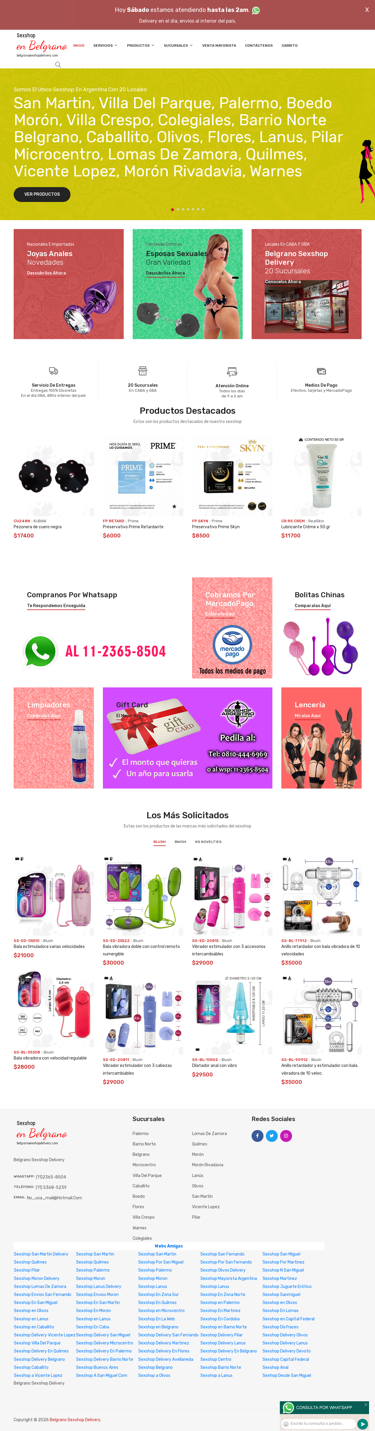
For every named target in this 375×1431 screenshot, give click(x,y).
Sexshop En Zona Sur (158, 1294)
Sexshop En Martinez (220, 1310)
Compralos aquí (43, 716)
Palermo (141, 1133)
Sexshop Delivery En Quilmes (41, 1351)
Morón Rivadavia (207, 1164)
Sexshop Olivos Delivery (223, 1270)
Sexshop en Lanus (31, 1319)
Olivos (197, 1186)
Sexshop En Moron (93, 1310)
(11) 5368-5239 (51, 1187)
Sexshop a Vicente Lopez (38, 1375)
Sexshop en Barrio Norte (223, 1327)
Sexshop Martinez (280, 1278)
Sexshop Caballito (31, 1367)
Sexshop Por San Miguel (160, 1262)
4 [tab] (188, 209)
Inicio (78, 45)
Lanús (197, 1175)
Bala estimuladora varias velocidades (49, 946)
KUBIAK (40, 521)
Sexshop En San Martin (98, 1302)
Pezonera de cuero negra (38, 526)
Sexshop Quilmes (30, 1262)
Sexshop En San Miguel (35, 1302)
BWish (180, 842)
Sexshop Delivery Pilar (221, 1335)
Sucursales (178, 45)
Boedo (139, 1196)
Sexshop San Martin (95, 1254)
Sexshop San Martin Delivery (41, 1254)
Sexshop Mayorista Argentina (228, 1278)
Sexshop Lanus (152, 1286)
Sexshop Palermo (93, 1270)
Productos (141, 45)
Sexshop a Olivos (154, 1375)
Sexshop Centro (215, 1359)
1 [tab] (172, 209)
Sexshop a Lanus (216, 1375)
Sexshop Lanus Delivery (98, 1286)
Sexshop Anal (275, 1367)
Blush (159, 842)
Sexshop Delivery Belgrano (39, 1359)
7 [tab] (203, 209)
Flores (138, 1206)
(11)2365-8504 (51, 1177)
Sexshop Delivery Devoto (287, 1351)
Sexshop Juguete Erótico (287, 1286)
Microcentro (144, 1164)
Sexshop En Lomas (281, 1310)
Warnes (140, 1228)
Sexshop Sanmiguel (281, 1294)
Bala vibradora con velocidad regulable (50, 1058)
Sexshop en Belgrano (158, 1327)
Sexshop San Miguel (281, 1254)
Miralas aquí (308, 716)
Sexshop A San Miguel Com (101, 1375)
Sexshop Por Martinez (284, 1262)
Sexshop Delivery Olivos (285, 1335)
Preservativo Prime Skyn (216, 526)
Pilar (196, 1217)
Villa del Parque (147, 1175)
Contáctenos (259, 45)
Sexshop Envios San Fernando (42, 1294)
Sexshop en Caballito (34, 1327)
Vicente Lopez (206, 1206)
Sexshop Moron (90, 1278)
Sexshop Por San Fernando (226, 1262)
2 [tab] (178, 209)
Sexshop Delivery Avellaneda (165, 1359)
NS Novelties (208, 842)
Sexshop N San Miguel (283, 1270)
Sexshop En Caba (92, 1327)
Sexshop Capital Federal (286, 1359)
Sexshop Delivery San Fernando (168, 1335)
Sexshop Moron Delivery (36, 1278)
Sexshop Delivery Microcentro (104, 1343)
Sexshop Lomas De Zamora (40, 1286)
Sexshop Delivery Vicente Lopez (45, 1335)
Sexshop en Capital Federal (289, 1319)
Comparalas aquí (313, 606)
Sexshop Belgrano (155, 1367)
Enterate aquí (220, 614)
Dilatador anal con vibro (214, 1065)
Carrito (290, 45)
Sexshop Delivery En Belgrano (228, 1351)
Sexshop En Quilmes (157, 1302)
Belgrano (141, 1154)
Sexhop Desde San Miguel (287, 1375)
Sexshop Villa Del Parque (37, 1343)
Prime (133, 521)
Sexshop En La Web (156, 1319)
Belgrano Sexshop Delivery (75, 1419)
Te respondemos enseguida (56, 606)
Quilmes (199, 1144)
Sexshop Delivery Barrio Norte (104, 1359)
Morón (198, 1154)
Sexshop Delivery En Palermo (104, 1351)
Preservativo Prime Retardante (133, 526)
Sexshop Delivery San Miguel (103, 1335)
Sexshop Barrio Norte (220, 1367)
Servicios (105, 45)
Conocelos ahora (283, 282)
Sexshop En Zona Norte (222, 1294)
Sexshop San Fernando (222, 1254)
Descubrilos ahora (46, 273)
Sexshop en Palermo (220, 1302)
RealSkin (316, 521)
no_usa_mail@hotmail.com (54, 1197)
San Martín (202, 1196)
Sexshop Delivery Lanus (223, 1343)
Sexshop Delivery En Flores (163, 1351)
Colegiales (142, 1238)
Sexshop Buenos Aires (97, 1367)
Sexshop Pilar (27, 1270)
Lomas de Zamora (209, 1133)
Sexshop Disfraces (281, 1327)
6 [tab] (198, 209)
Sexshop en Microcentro (161, 1310)
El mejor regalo (132, 716)
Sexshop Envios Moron (97, 1294)
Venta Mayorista (219, 45)
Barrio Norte (144, 1144)
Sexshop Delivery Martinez (163, 1343)
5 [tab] (193, 209)
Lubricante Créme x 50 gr (305, 526)
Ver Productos (42, 194)
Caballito (141, 1186)
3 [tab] (183, 209)
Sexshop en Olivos (280, 1302)
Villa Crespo (144, 1217)
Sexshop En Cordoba (220, 1319)
